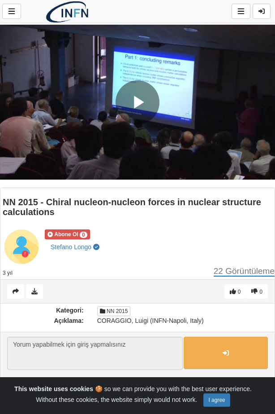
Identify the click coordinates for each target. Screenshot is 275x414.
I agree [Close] (216, 400)
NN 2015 (114, 311)
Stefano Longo (75, 247)
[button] (67, 234)
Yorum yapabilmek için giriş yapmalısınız (95, 353)
